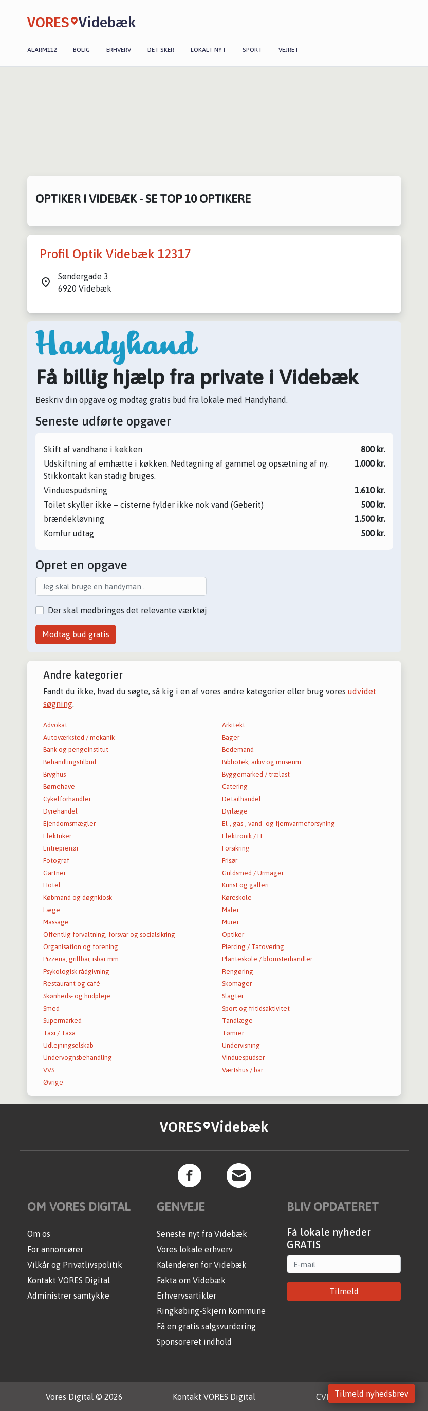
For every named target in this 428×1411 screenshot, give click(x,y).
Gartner (54, 873)
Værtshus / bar (242, 1070)
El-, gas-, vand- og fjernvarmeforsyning (278, 823)
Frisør (229, 860)
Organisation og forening (80, 947)
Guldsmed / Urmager (253, 873)
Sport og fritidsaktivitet (256, 1008)
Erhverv (118, 49)
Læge (51, 910)
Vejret (288, 49)
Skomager (237, 984)
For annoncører (55, 1249)
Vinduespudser (243, 1057)
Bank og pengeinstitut (75, 749)
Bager (230, 737)
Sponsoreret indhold (194, 1341)
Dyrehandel (60, 811)
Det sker (160, 49)
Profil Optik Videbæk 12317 (115, 254)
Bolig (81, 49)
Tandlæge (237, 1021)
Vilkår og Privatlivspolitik (74, 1264)
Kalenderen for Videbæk (202, 1264)
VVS (48, 1070)
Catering (235, 786)
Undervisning (241, 1045)
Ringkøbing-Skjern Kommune (211, 1311)
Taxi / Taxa (59, 1033)
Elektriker (57, 836)
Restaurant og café (71, 984)
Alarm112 (42, 49)
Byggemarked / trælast (256, 774)
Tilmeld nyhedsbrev (371, 1393)
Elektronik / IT (243, 836)
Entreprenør (61, 848)
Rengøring (237, 971)
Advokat (55, 725)
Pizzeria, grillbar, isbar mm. (81, 959)
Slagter (233, 996)
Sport (252, 49)
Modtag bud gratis (75, 634)
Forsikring (236, 848)
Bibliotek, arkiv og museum (261, 762)
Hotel (52, 885)
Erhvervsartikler (186, 1295)
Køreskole (237, 897)
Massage (56, 922)
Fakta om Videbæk (191, 1280)
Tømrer (233, 1033)
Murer (230, 922)
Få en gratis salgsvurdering (206, 1326)
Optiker (233, 934)
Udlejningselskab (68, 1045)
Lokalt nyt (208, 49)
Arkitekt (233, 725)
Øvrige (53, 1082)
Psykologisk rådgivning (76, 971)
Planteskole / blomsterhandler (267, 959)
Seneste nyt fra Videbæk (202, 1234)
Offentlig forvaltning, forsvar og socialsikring (109, 934)
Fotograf (56, 860)
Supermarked (62, 1021)
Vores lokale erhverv (195, 1249)
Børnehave (59, 786)
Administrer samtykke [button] (68, 1295)
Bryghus (54, 774)
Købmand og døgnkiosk (77, 897)
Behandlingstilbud (69, 762)
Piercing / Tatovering (253, 947)
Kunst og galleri (245, 885)
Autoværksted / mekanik (79, 737)
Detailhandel (241, 799)
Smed (51, 1008)
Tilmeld (344, 1291)
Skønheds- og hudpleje (76, 996)
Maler (230, 910)
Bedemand (238, 749)
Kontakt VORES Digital (68, 1280)
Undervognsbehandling (77, 1057)
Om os (38, 1234)
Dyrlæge (235, 811)
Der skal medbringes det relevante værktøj (127, 610)
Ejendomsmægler (69, 823)
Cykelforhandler (67, 799)
